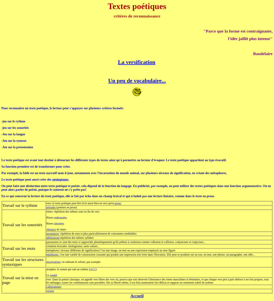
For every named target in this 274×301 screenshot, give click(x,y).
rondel (53, 275)
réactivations (53, 261)
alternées (59, 223)
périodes (51, 207)
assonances (52, 233)
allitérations (53, 237)
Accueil (137, 295)
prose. (118, 203)
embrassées (60, 217)
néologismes (60, 179)
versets (50, 290)
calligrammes (53, 286)
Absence (51, 229)
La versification (136, 62)
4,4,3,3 (93, 269)
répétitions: (52, 254)
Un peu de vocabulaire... (137, 80)
